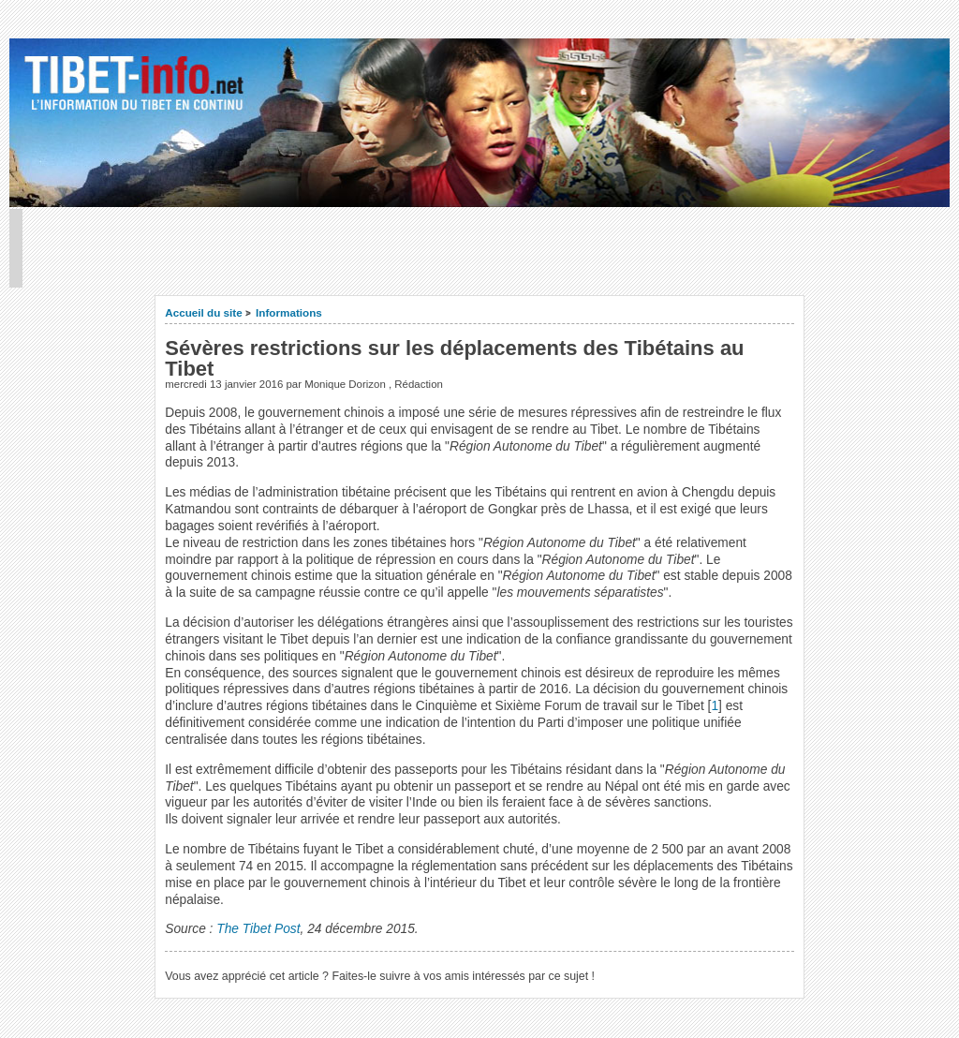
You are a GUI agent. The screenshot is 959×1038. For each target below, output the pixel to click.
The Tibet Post (258, 929)
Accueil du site (204, 312)
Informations (289, 312)
